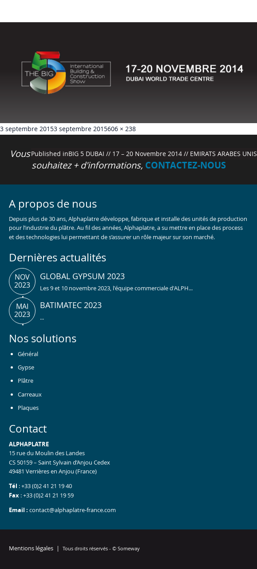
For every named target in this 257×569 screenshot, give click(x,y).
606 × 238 (121, 128)
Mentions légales (31, 548)
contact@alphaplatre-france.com (72, 510)
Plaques (28, 408)
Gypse (26, 367)
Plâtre (25, 381)
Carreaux (30, 394)
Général (28, 354)
